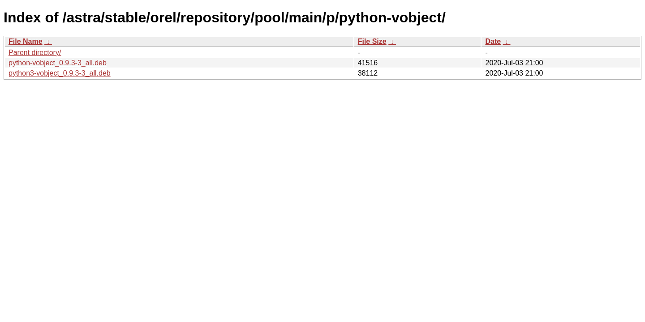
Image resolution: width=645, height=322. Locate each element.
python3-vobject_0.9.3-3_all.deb (60, 73)
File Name (26, 41)
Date (493, 41)
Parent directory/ (35, 52)
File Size (372, 41)
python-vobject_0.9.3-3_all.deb (58, 63)
